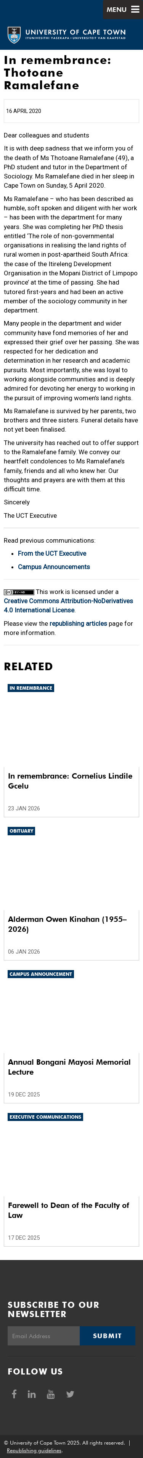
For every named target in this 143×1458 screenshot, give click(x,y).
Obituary (21, 831)
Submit (107, 1336)
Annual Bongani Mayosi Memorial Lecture (69, 1067)
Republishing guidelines (34, 1450)
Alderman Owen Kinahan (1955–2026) (67, 924)
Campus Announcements (54, 567)
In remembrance (31, 688)
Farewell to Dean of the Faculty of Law (68, 1210)
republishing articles (78, 623)
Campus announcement (41, 974)
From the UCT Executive (52, 553)
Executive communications (45, 1117)
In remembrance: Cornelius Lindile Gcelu (70, 780)
